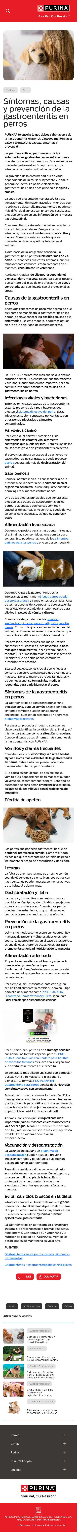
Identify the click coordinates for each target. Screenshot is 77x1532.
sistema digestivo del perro (37, 411)
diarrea (9, 462)
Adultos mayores (31, 1306)
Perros (15, 1435)
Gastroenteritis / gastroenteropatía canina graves (38, 1264)
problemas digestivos (19, 718)
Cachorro (52, 1306)
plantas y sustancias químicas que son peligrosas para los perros (37, 623)
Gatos (15, 1443)
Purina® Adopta (21, 1461)
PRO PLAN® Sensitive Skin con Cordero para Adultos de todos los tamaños (36, 1058)
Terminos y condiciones (31, 1525)
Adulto (12, 1306)
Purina (15, 1452)
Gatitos (68, 1306)
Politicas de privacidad (55, 1525)
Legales (16, 1469)
